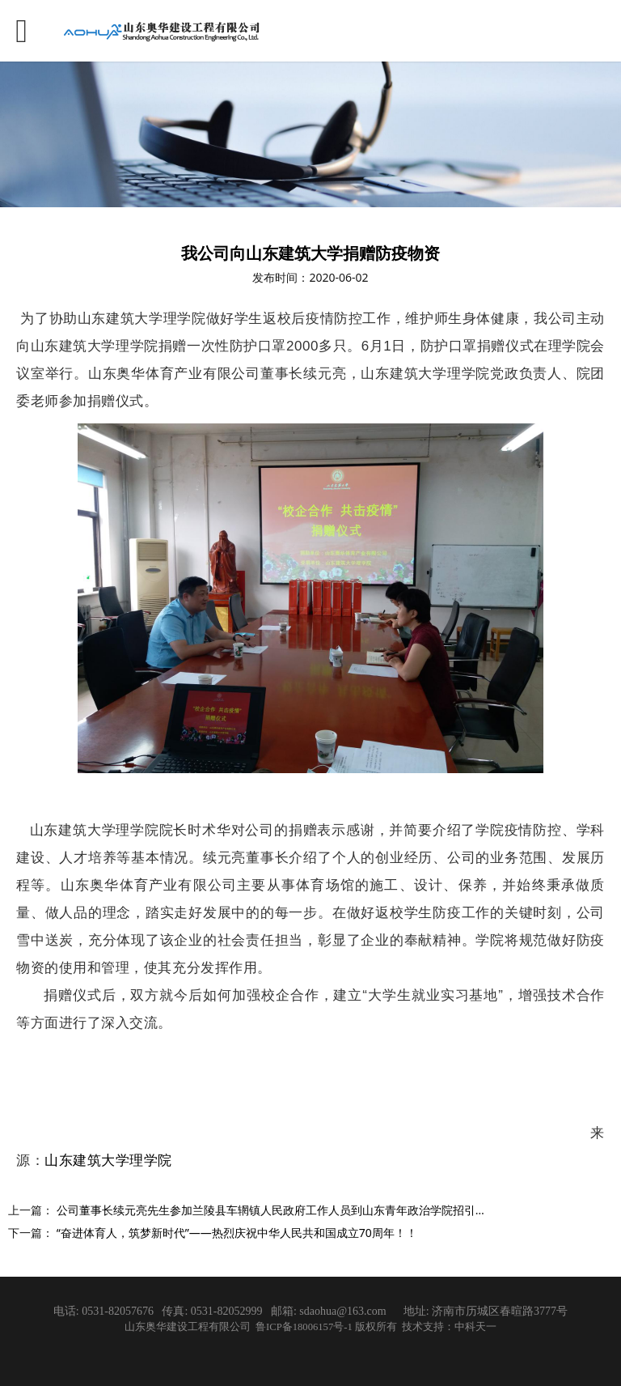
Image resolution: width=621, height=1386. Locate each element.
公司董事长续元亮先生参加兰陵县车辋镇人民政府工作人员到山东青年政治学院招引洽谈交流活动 (300, 1210)
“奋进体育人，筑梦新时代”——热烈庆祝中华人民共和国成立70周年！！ (237, 1232)
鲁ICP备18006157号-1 (305, 1327)
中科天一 (475, 1327)
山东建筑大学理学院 (108, 1160)
